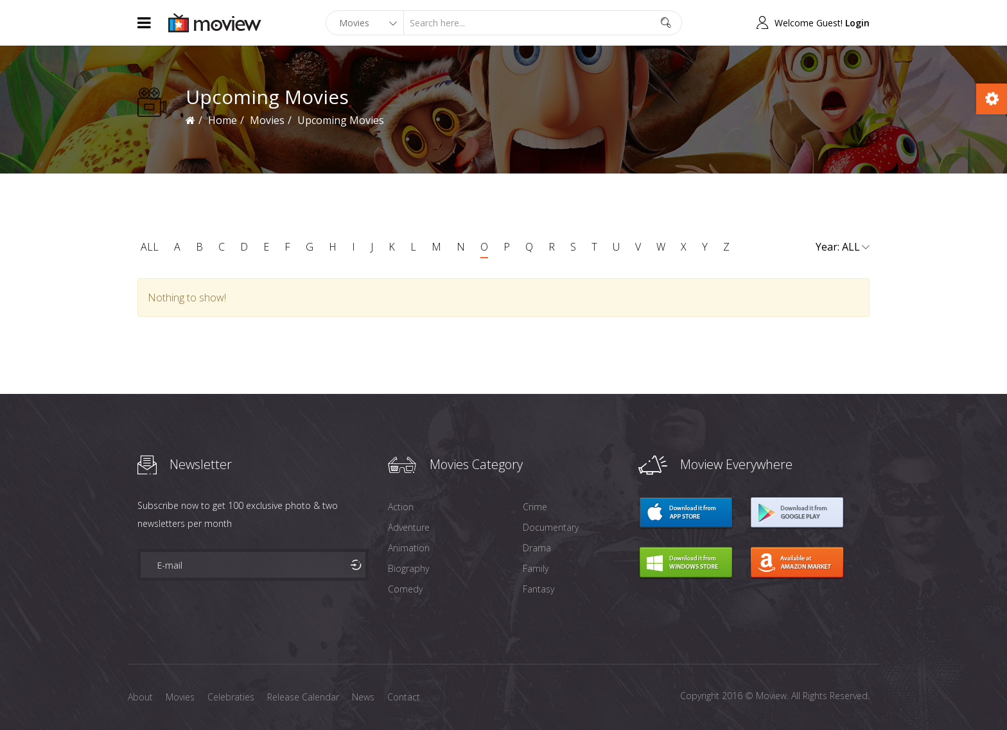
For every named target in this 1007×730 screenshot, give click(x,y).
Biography (408, 568)
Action (401, 507)
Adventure (409, 527)
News (363, 697)
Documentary (551, 527)
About (140, 697)
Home (222, 120)
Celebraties (230, 697)
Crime (535, 507)
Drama (537, 548)
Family (535, 568)
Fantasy (538, 589)
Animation (409, 548)
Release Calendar (303, 697)
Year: (843, 247)
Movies (267, 120)
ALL (150, 247)
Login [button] (857, 23)
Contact (403, 697)
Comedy (405, 589)
